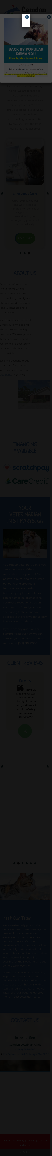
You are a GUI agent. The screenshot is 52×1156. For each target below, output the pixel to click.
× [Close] (27, 17)
